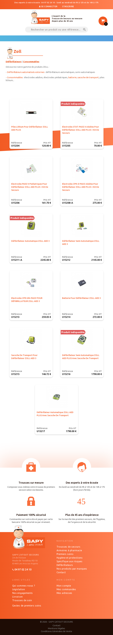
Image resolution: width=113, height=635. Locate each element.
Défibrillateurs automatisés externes (25, 72)
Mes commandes (66, 589)
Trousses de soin (22, 600)
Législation (18, 589)
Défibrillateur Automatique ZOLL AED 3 (30, 241)
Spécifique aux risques (69, 561)
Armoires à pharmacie (69, 550)
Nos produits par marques (72, 568)
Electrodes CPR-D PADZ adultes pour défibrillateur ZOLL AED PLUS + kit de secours (80, 187)
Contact (61, 572)
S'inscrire (68, 6)
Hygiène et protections (70, 557)
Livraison (17, 596)
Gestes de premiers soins (26, 605)
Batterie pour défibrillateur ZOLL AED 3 (81, 298)
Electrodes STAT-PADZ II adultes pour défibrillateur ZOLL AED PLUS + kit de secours (80, 130)
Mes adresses (64, 593)
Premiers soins (65, 554)
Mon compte (64, 585)
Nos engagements (22, 593)
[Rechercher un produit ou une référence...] (56, 30)
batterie (72, 77)
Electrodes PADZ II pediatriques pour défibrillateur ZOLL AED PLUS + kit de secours (29, 187)
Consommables (15, 77)
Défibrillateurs (65, 565)
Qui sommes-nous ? (23, 585)
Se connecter (48, 6)
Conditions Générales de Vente (56, 631)
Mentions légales (56, 628)
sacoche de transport (88, 77)
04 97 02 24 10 (21, 569)
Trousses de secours (68, 546)
